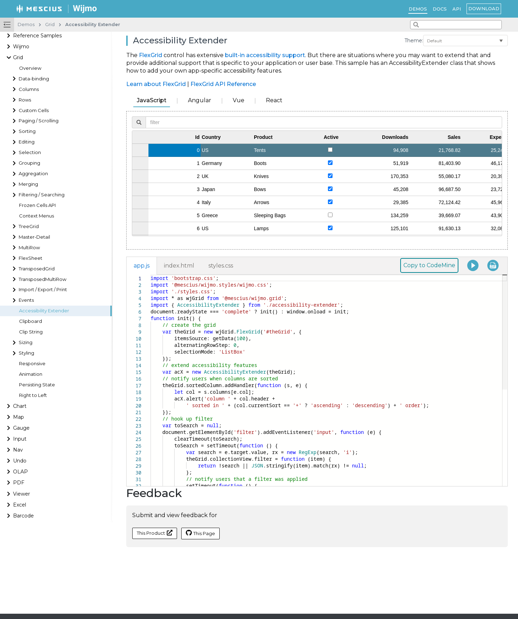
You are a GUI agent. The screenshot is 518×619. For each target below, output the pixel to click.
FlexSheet (30, 258)
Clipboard (30, 321)
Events (26, 300)
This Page (200, 533)
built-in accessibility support (265, 55)
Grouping (29, 163)
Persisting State (37, 384)
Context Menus (36, 216)
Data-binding (34, 78)
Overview (30, 68)
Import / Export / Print (43, 289)
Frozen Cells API (37, 205)
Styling (26, 353)
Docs (440, 9)
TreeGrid (29, 226)
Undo (19, 461)
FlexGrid (150, 55)
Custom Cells (34, 110)
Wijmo (21, 46)
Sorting (27, 131)
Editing (27, 142)
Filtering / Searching (42, 194)
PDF (18, 482)
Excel (19, 505)
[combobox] (456, 24)
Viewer (21, 494)
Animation (30, 374)
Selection (30, 152)
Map (18, 417)
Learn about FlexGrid (156, 84)
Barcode (23, 516)
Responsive (32, 363)
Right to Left (33, 395)
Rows (25, 100)
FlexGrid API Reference (223, 84)
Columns (29, 89)
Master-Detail (34, 237)
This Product (154, 533)
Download (483, 8)
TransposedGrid (37, 268)
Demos (418, 9)
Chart (19, 406)
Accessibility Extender (44, 310)
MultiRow (29, 247)
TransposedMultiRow (42, 279)
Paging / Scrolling (39, 120)
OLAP (20, 471)
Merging (28, 184)
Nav (18, 450)
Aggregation (33, 173)
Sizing (25, 342)
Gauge (21, 428)
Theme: (413, 40)
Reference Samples (37, 35)
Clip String (31, 332)
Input (19, 439)
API (456, 9)
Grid (18, 57)
